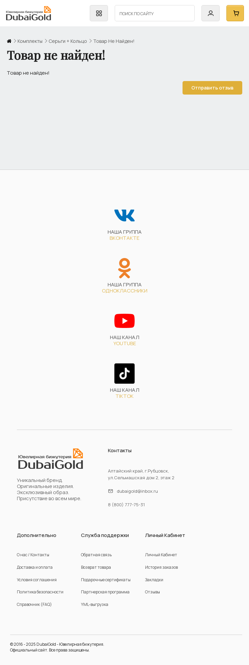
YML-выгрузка (94, 604)
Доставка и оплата (35, 567)
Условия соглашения (37, 580)
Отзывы (152, 592)
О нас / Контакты (33, 555)
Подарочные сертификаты (106, 580)
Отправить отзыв (211, 87)
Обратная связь (96, 555)
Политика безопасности (40, 592)
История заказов (161, 567)
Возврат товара (96, 567)
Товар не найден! (114, 41)
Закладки (154, 580)
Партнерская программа (105, 592)
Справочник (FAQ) (34, 604)
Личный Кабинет (161, 555)
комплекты (30, 41)
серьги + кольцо (68, 41)
